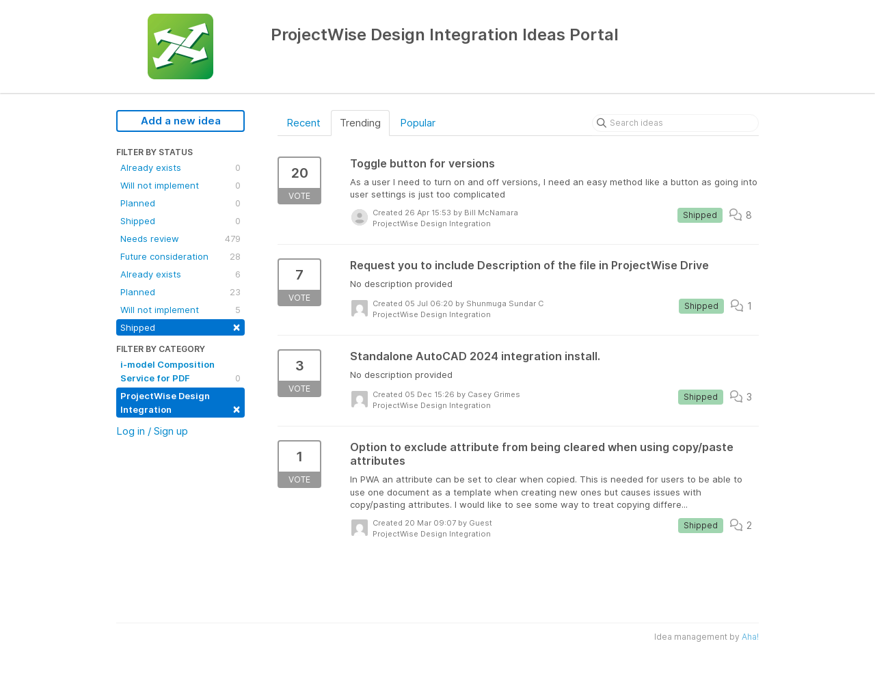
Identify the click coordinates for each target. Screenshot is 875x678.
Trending (360, 122)
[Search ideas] (675, 123)
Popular (417, 122)
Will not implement (180, 185)
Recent (303, 122)
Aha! (750, 637)
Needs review (180, 238)
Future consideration (180, 256)
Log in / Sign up (152, 430)
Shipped (180, 221)
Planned (180, 203)
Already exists (180, 167)
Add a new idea (181, 120)
